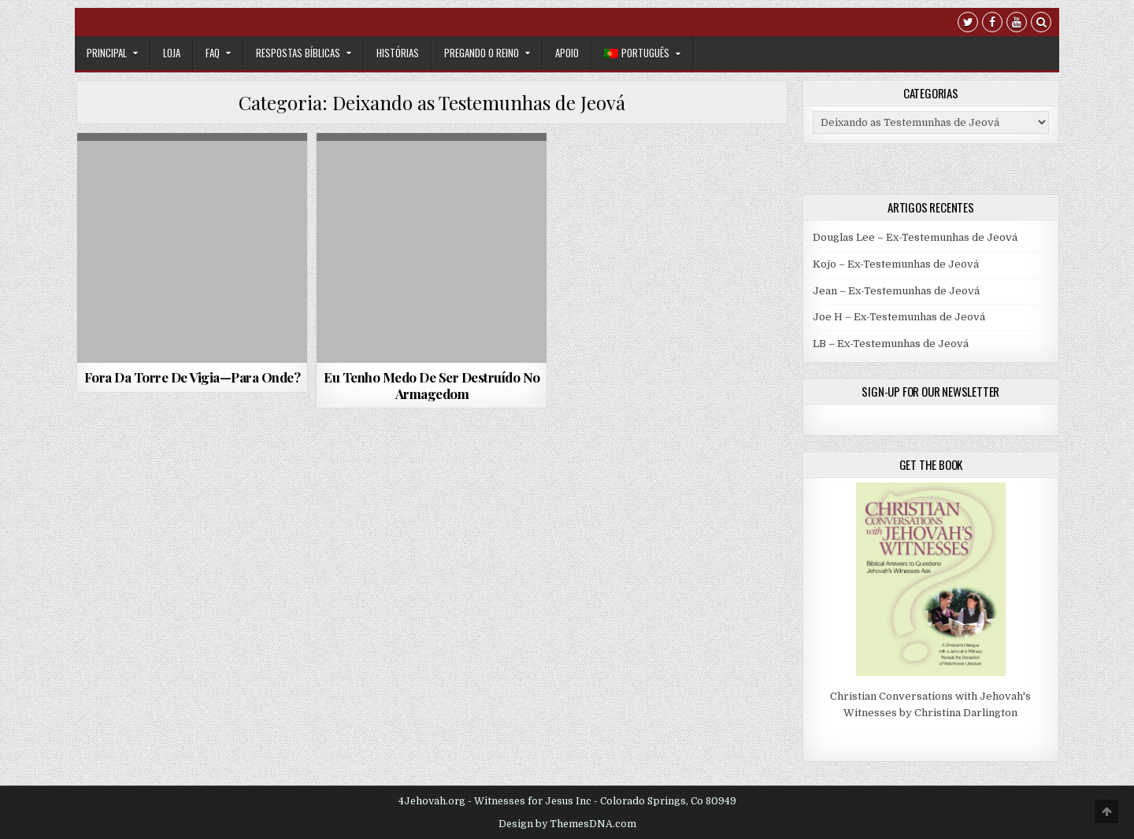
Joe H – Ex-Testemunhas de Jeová (899, 317)
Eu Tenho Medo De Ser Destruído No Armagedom (432, 384)
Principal (107, 53)
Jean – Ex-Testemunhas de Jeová (896, 291)
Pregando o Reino (481, 53)
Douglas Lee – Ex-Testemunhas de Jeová (915, 237)
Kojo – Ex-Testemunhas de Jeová (896, 264)
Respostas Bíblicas (298, 53)
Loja (171, 53)
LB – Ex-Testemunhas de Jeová (891, 343)
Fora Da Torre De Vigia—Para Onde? (192, 377)
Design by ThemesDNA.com (567, 824)
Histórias (397, 53)
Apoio (567, 53)
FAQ (213, 53)
